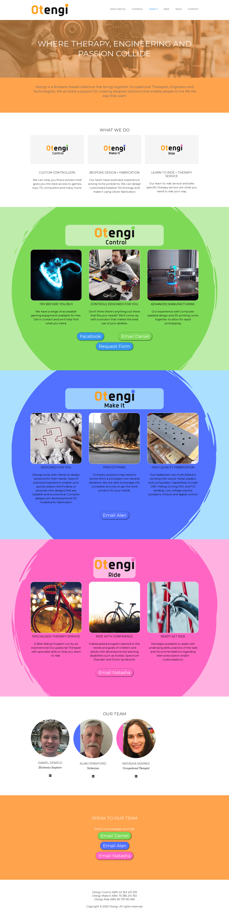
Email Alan (114, 515)
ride (166, 9)
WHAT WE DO (118, 9)
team (178, 9)
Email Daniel (135, 336)
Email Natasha (114, 672)
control (137, 9)
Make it (153, 9)
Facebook (90, 336)
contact (193, 9)
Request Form (114, 346)
